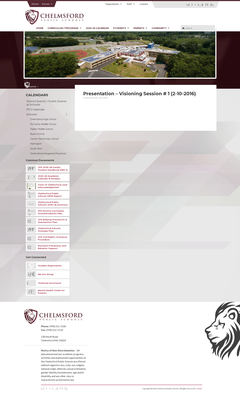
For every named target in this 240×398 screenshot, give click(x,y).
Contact (144, 4)
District (35, 4)
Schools (47, 4)
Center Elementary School (44, 138)
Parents (140, 28)
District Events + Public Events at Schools (46, 103)
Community (161, 28)
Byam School (37, 134)
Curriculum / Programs (65, 28)
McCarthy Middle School (43, 124)
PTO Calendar (35, 109)
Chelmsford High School (43, 119)
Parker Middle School (41, 129)
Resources (31, 86)
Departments (113, 4)
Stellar (199, 388)
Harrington (36, 143)
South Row (36, 148)
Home (39, 28)
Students (121, 28)
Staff (131, 4)
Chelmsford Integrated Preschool (48, 153)
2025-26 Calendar (97, 28)
